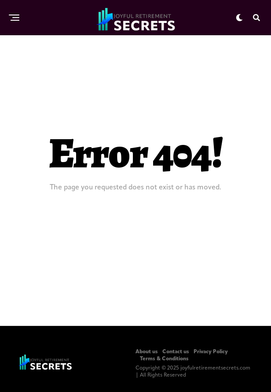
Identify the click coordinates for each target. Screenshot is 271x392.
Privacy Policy (211, 352)
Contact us (175, 352)
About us (147, 352)
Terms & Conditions (164, 359)
